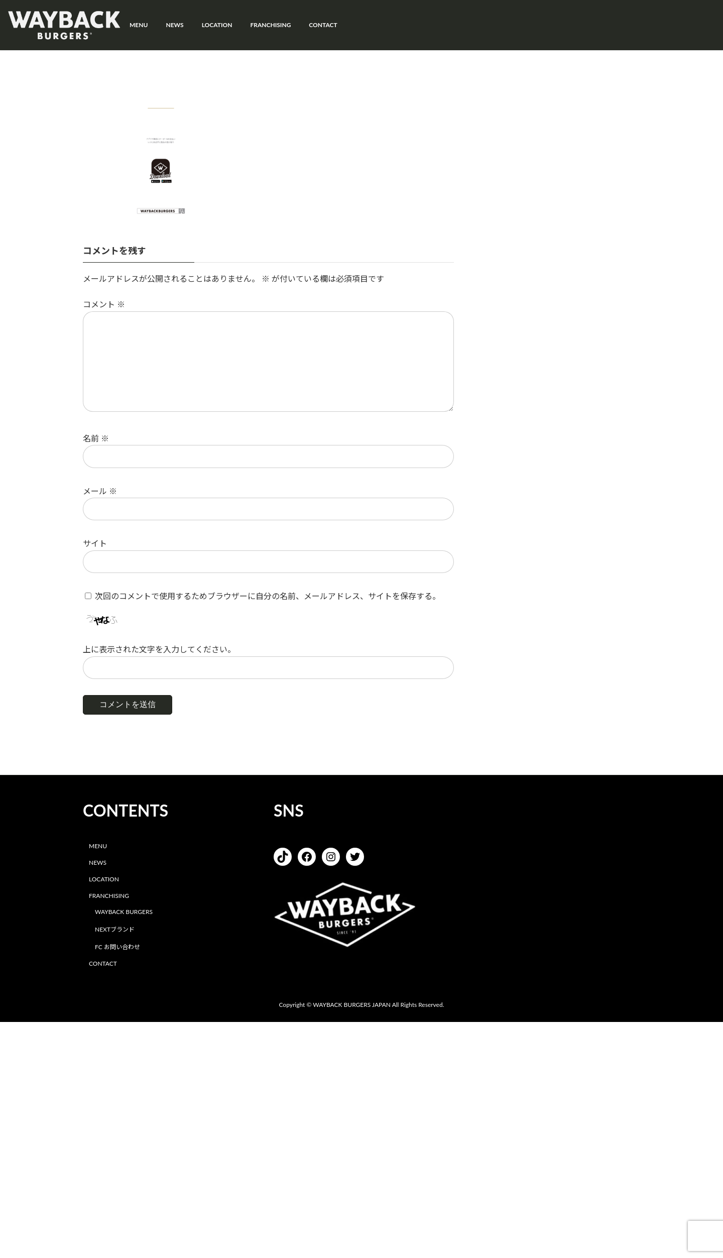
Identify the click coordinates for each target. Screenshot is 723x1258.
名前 (96, 438)
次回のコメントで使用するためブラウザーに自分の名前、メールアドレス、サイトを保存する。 (267, 596)
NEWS (97, 862)
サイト (95, 543)
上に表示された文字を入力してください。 (159, 649)
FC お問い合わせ (117, 947)
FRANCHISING (109, 895)
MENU (98, 846)
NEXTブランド (115, 930)
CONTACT (103, 963)
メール (100, 491)
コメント (104, 304)
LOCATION (104, 879)
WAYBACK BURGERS (124, 912)
